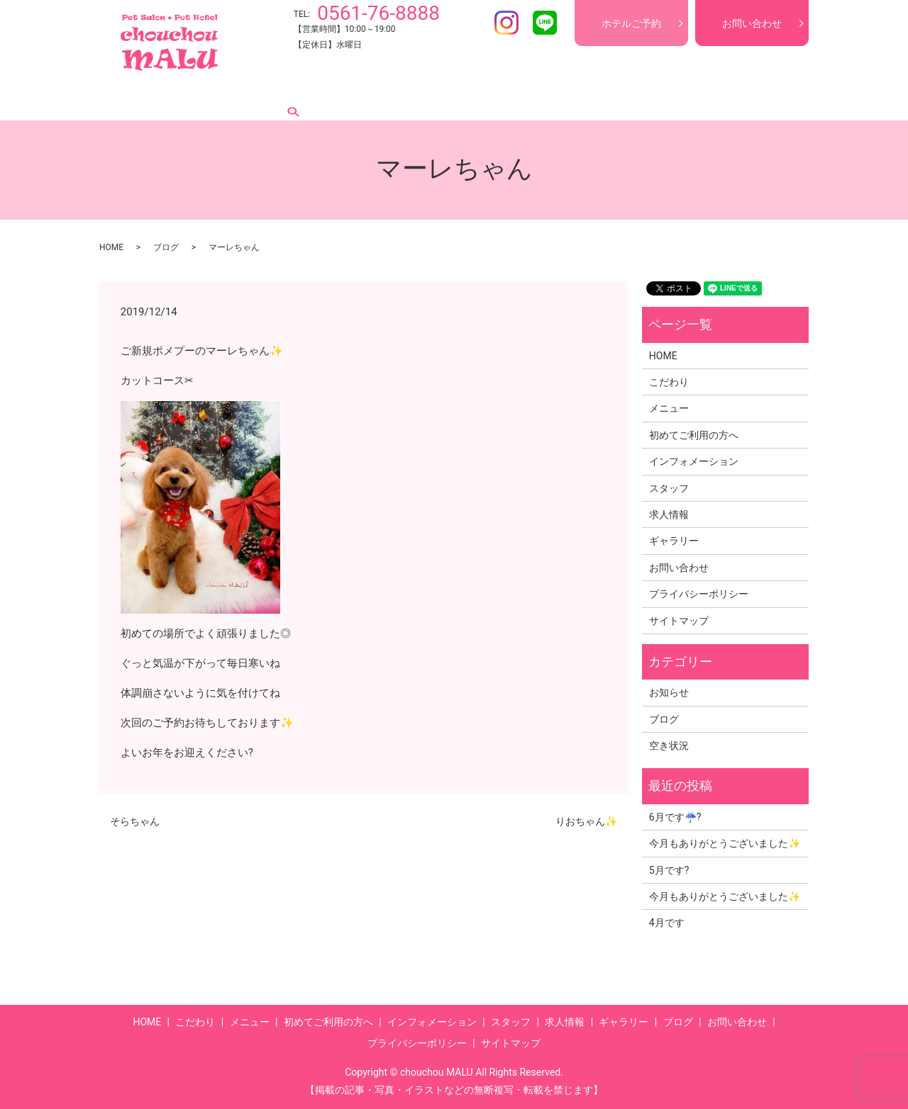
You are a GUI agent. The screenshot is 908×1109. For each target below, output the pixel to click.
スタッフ (529, 98)
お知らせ (669, 692)
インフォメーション (444, 98)
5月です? (669, 870)
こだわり (191, 98)
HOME (137, 98)
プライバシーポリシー (698, 593)
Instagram (506, 23)
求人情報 (589, 98)
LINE (545, 23)
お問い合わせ (752, 23)
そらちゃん (135, 821)
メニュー (251, 98)
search (758, 98)
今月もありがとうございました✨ (724, 843)
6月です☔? (675, 817)
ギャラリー (653, 98)
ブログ (713, 98)
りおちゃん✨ (586, 821)
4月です (667, 922)
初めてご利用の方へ (335, 98)
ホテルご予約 (631, 23)
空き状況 (669, 745)
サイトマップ (679, 620)
